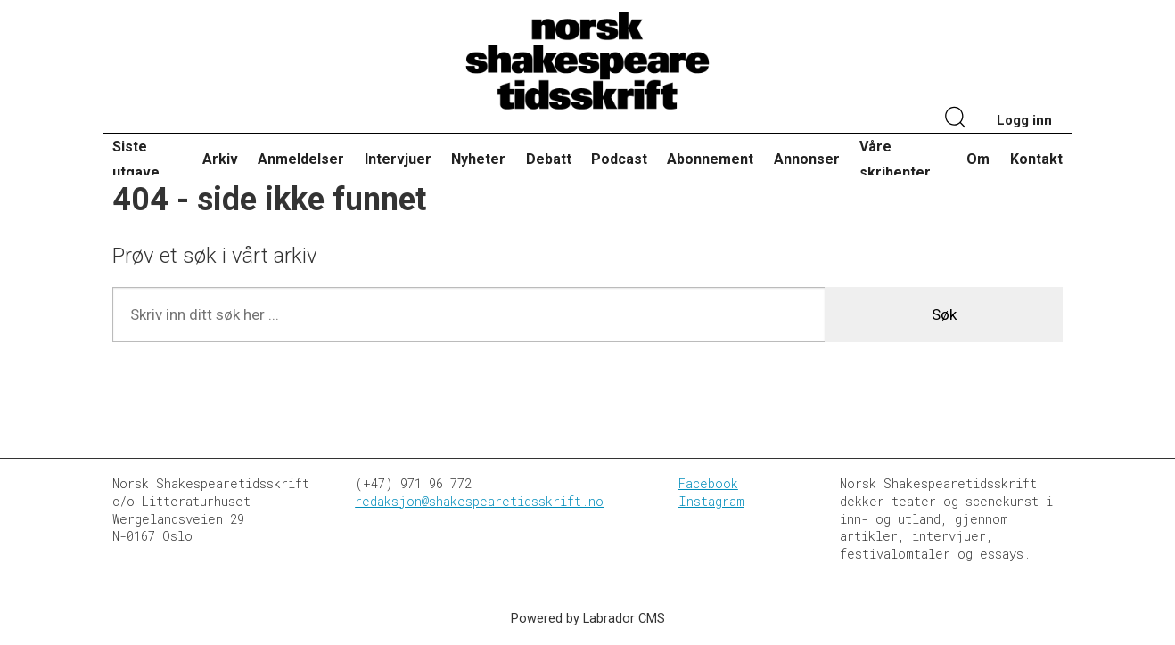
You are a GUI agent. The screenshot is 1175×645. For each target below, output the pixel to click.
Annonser (807, 159)
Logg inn (1024, 120)
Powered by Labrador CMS (588, 618)
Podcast (619, 159)
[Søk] (955, 119)
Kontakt (1036, 159)
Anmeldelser (301, 159)
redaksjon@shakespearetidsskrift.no (479, 501)
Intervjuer (398, 159)
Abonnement (710, 159)
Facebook (708, 483)
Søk (944, 314)
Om (978, 159)
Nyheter (478, 159)
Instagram (711, 501)
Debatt (548, 159)
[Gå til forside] (587, 61)
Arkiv (220, 159)
